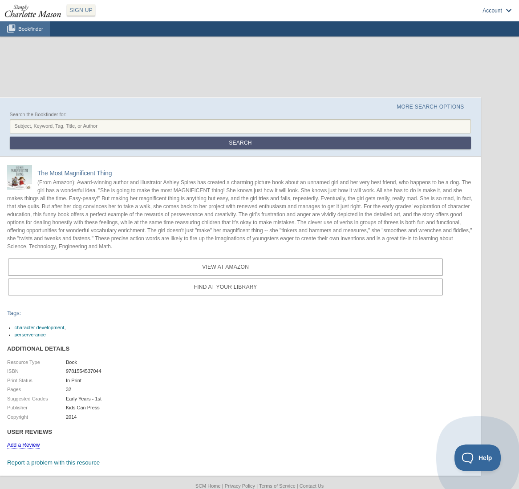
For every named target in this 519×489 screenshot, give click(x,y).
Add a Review (23, 445)
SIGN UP (81, 10)
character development (40, 327)
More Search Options (430, 107)
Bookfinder (30, 29)
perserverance (30, 334)
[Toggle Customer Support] (477, 458)
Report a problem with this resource (53, 462)
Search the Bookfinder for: (38, 114)
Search (240, 143)
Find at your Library (225, 287)
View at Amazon (225, 267)
